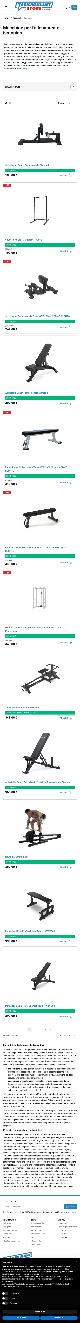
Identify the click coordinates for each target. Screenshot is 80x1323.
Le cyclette (62, 1234)
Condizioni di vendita (10, 1230)
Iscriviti (70, 1206)
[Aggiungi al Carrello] (66, 175)
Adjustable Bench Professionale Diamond (26, 392)
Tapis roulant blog (37, 1223)
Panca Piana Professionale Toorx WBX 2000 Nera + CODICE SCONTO (35, 549)
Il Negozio (7, 1227)
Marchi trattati (36, 1227)
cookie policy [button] (39, 1274)
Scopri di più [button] (40, 1312)
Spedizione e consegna (11, 1241)
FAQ (33, 1237)
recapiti (25, 69)
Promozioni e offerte (38, 1234)
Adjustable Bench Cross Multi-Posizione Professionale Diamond (38, 782)
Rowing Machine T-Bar (16, 856)
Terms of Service (64, 1212)
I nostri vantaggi (37, 1230)
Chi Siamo (7, 1223)
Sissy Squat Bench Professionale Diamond (27, 165)
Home (5, 18)
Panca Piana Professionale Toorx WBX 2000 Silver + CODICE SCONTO (36, 469)
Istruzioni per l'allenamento (67, 1227)
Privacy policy (36, 1241)
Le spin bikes (63, 1237)
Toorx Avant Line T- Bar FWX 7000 (22, 707)
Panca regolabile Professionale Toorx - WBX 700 (30, 1006)
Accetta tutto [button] (59, 1318)
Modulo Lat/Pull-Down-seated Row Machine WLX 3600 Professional (33, 629)
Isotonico (28, 18)
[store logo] (34, 7)
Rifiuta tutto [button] (21, 1318)
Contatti (6, 1237)
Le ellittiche (62, 1230)
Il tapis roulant (63, 1223)
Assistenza (7, 1234)
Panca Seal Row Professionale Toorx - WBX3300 (30, 931)
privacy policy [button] (7, 1269)
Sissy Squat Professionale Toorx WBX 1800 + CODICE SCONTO (37, 316)
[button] (77, 1262)
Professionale (16, 18)
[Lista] (9, 103)
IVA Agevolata (36, 1244)
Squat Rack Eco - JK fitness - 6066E (23, 239)
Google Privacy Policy (45, 1212)
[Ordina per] (64, 103)
